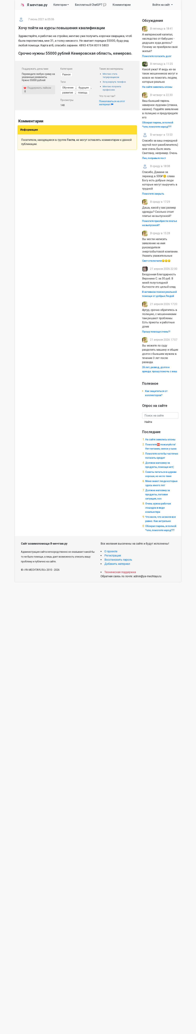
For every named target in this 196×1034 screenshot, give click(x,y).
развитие (67, 92)
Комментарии (122, 4)
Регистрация (112, 555)
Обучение (68, 87)
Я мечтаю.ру (33, 5)
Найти (148, 422)
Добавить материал (117, 563)
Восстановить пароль (118, 559)
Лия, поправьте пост (154, 158)
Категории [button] (60, 4)
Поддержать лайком (37, 87)
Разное (66, 74)
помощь (82, 92)
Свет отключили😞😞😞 (156, 260)
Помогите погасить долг (156, 56)
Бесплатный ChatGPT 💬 (90, 4)
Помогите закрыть (153, 193)
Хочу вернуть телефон (114, 82)
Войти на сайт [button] (161, 4)
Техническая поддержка (120, 572)
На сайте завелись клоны (157, 87)
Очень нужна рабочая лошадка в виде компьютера (158, 507)
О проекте (110, 551)
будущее (84, 87)
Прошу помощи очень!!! (156, 331)
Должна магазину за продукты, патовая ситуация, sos (157, 494)
